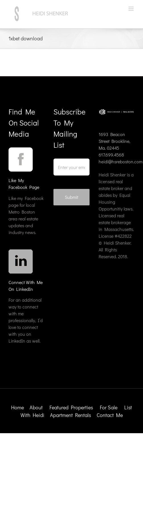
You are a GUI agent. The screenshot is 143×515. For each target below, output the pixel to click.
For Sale (108, 407)
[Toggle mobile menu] (131, 9)
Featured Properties (71, 407)
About (36, 407)
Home (17, 407)
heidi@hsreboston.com (120, 161)
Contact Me (110, 415)
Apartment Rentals (71, 415)
